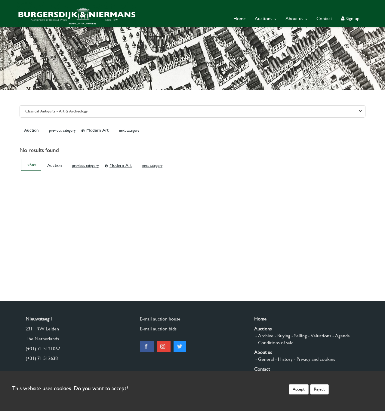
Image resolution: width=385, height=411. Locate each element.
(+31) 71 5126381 (43, 358)
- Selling (298, 336)
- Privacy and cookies (314, 359)
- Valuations (319, 336)
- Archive (263, 336)
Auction (32, 130)
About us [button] (296, 18)
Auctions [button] (265, 18)
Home (239, 18)
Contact (324, 18)
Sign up (350, 18)
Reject (319, 389)
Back (31, 165)
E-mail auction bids (158, 329)
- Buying (281, 336)
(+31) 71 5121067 (43, 348)
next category (129, 130)
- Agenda (340, 336)
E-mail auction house (160, 319)
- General (264, 359)
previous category (62, 130)
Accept (299, 389)
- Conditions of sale (274, 342)
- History (283, 359)
